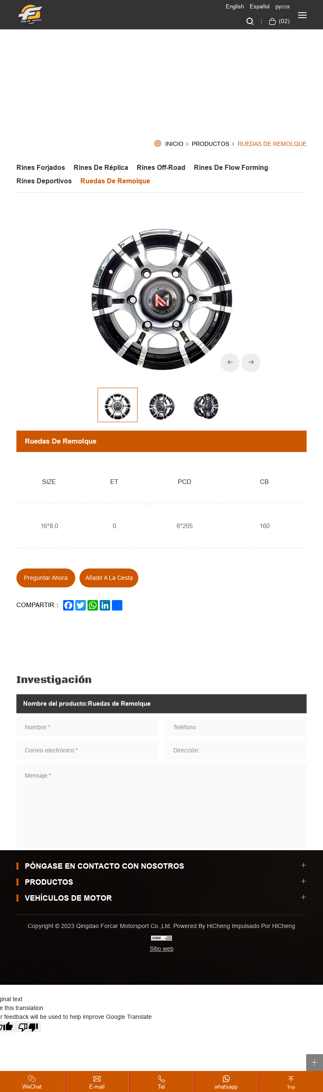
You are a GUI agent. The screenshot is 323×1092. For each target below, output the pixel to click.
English (235, 6)
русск (282, 6)
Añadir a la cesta (109, 578)
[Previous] (229, 362)
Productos (210, 144)
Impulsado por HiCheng (263, 926)
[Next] (250, 362)
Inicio (174, 144)
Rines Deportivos (44, 181)
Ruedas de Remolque (272, 144)
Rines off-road (161, 167)
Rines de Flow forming (231, 167)
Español (260, 6)
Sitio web (162, 948)
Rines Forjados (40, 167)
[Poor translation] (28, 1026)
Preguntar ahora (46, 578)
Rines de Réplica (101, 167)
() (283, 21)
